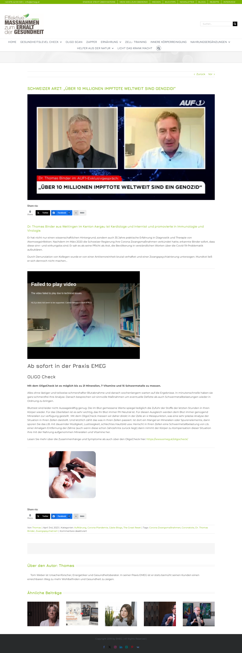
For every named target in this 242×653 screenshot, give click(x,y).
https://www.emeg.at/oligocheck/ (167, 439)
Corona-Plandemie (97, 527)
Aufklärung (80, 527)
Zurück (200, 74)
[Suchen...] (216, 24)
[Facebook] (61, 212)
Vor (210, 74)
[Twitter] (43, 212)
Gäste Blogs (115, 527)
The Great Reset (132, 527)
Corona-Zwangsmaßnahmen (165, 527)
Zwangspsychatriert (47, 531)
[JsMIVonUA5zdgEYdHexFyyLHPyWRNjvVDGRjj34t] (121, 147)
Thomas (36, 527)
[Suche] (235, 24)
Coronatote (188, 527)
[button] (158, 48)
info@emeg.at (32, 2)
